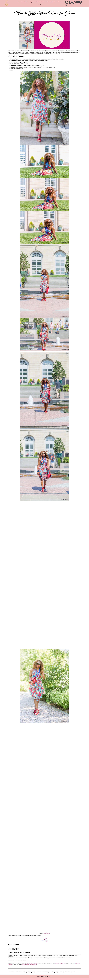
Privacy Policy (55, 972)
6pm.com (10, 964)
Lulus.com (35, 963)
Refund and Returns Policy (43, 972)
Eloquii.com (62, 963)
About (39, 4)
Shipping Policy (31, 972)
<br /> (44, 954)
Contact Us (58, 2)
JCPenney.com (30, 963)
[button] (66, 5)
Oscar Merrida (47, 933)
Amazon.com (77, 963)
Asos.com (57, 963)
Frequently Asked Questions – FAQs (17, 972)
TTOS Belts (67, 972)
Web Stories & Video (50, 2)
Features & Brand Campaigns (28, 2)
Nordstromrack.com (32, 964)
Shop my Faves (39, 2)
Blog (18, 2)
